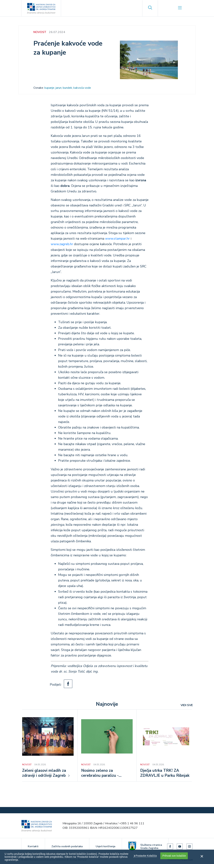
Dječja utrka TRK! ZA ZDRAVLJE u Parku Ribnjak (165, 773)
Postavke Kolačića (146, 855)
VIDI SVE (187, 705)
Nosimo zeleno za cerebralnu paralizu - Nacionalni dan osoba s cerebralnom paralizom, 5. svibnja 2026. (105, 773)
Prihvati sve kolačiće (174, 855)
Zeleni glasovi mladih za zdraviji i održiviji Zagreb (45, 773)
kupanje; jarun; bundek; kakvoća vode (67, 88)
